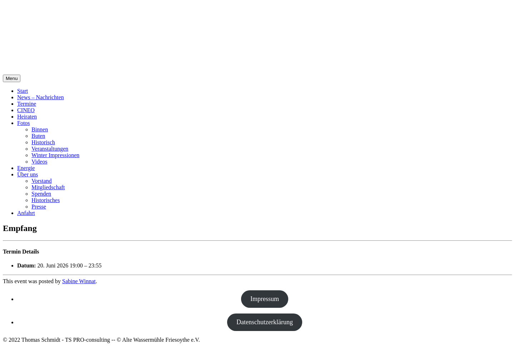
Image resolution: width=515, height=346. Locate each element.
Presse (38, 207)
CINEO (26, 110)
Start (22, 91)
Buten (38, 136)
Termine (26, 104)
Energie (26, 168)
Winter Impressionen (55, 155)
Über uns (27, 174)
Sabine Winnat (79, 281)
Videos (39, 162)
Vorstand (41, 181)
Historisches (45, 200)
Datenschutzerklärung (264, 322)
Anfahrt (26, 213)
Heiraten (27, 117)
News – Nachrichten (40, 97)
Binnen (39, 129)
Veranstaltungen (49, 149)
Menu (12, 78)
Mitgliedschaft (48, 187)
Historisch (43, 142)
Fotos (23, 123)
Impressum (264, 298)
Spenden (41, 194)
